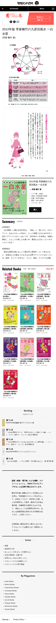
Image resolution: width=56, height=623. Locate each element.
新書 (6, 546)
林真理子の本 (9, 550)
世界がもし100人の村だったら (16, 559)
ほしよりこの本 (18, 553)
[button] (23, 176)
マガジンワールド (28, 3)
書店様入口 (43, 17)
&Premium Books (11, 607)
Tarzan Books (10, 610)
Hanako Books (10, 598)
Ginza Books (9, 595)
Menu (47, 8)
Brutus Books (9, 585)
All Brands (10, 8)
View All (50, 270)
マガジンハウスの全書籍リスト (16, 562)
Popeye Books (10, 604)
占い (40, 203)
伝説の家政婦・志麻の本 (14, 556)
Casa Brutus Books (12, 588)
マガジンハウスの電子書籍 (14, 565)
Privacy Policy (18, 620)
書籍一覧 (43, 21)
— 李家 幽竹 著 (35, 190)
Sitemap (5, 620)
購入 (35, 210)
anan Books (9, 582)
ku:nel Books (9, 601)
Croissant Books (11, 591)
